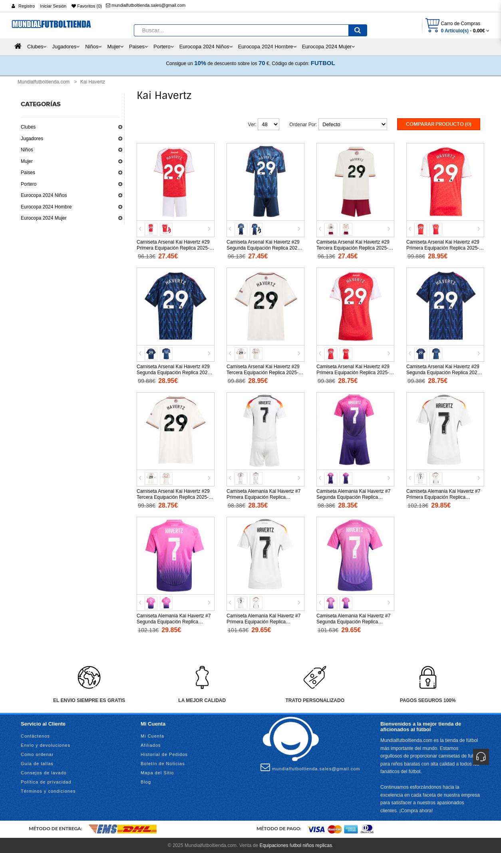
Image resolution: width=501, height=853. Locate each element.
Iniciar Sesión (53, 6)
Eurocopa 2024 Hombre (46, 207)
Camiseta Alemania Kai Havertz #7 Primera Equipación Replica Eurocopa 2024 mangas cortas (443, 496)
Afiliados (151, 744)
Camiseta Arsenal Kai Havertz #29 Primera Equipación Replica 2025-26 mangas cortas (442, 247)
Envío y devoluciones (45, 744)
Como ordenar (37, 753)
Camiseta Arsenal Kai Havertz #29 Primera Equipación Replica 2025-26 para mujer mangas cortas (353, 372)
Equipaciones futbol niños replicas (295, 845)
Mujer (27, 161)
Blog (146, 781)
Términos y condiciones (48, 790)
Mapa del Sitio (157, 772)
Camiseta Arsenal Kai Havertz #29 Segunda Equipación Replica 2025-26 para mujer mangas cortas (443, 372)
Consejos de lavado (44, 772)
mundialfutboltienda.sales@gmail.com (145, 5)
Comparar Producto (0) (438, 124)
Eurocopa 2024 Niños (44, 195)
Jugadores (32, 138)
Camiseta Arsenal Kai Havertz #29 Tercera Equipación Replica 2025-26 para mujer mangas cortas (175, 496)
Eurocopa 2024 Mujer (44, 218)
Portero (28, 184)
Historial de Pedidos (164, 753)
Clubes (28, 127)
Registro (26, 6)
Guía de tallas (37, 762)
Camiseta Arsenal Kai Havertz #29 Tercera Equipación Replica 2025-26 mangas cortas (265, 372)
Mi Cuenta (152, 735)
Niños (27, 150)
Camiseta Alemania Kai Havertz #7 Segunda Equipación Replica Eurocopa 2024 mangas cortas (174, 621)
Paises (28, 172)
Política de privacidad (46, 781)
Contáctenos (35, 735)
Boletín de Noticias (163, 762)
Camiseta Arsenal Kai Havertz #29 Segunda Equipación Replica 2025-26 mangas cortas (174, 372)
